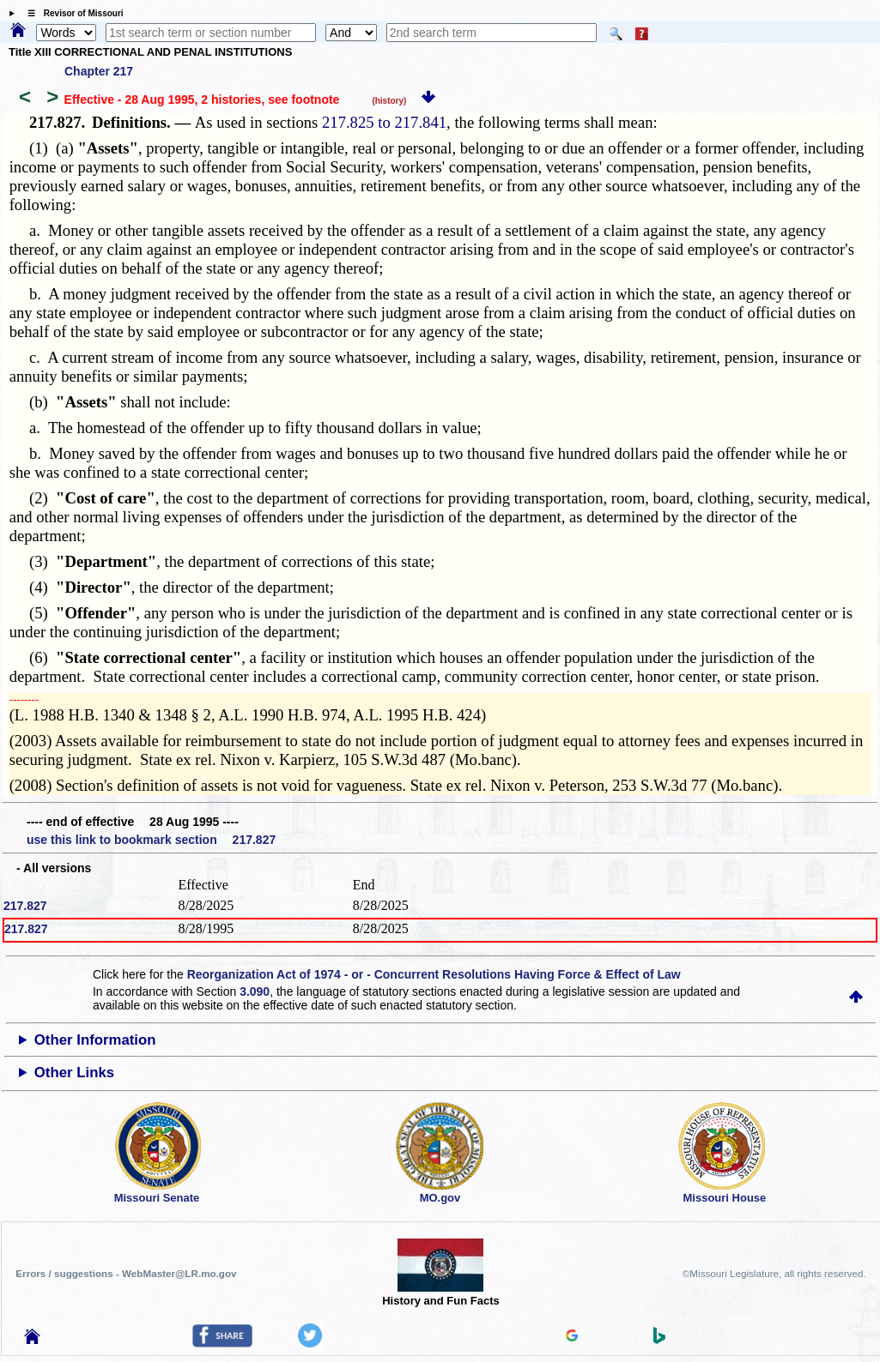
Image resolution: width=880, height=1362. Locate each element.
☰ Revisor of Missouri (71, 13)
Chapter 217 (98, 71)
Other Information (95, 1040)
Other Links (74, 1072)
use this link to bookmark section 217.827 (151, 840)
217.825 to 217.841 (384, 122)
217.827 (25, 906)
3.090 (255, 991)
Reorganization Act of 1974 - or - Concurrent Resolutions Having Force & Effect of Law (434, 974)
